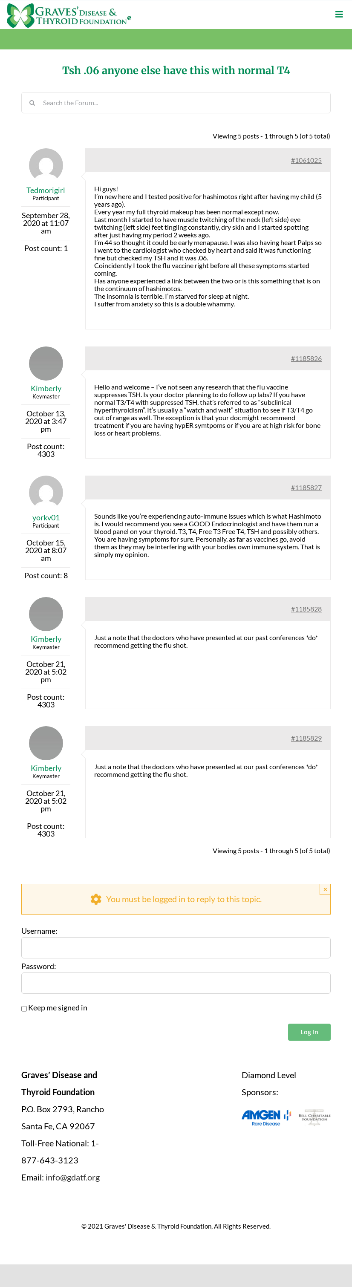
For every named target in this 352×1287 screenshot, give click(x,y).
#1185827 (306, 487)
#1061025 (306, 160)
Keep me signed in (57, 1008)
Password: (38, 966)
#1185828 (306, 609)
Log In (309, 1032)
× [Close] (325, 889)
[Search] (32, 102)
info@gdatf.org (73, 1177)
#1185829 (306, 738)
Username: (39, 931)
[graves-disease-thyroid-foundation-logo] (69, 6)
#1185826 (306, 358)
